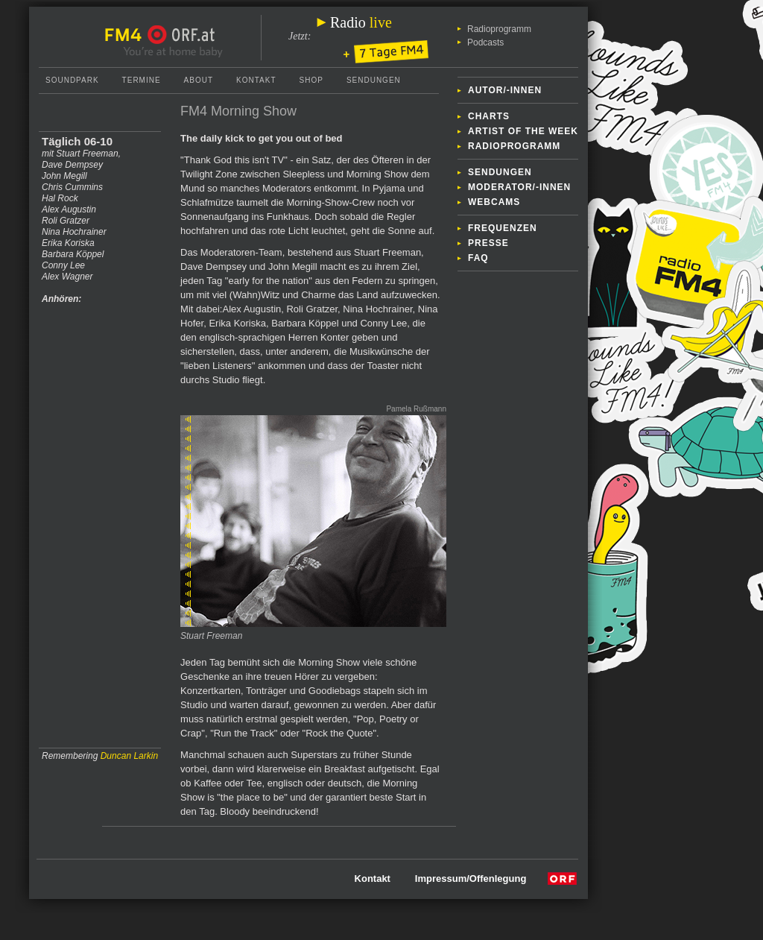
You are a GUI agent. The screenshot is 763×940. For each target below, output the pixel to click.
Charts (489, 116)
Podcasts (485, 42)
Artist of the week (523, 131)
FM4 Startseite (127, 35)
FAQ (478, 258)
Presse (488, 243)
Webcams (494, 202)
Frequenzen (502, 228)
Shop (311, 80)
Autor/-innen (505, 90)
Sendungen (500, 172)
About (198, 80)
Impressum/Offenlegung (471, 878)
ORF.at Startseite (181, 35)
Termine (141, 80)
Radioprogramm (499, 29)
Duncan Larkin (129, 756)
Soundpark (72, 80)
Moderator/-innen (519, 187)
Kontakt (256, 80)
